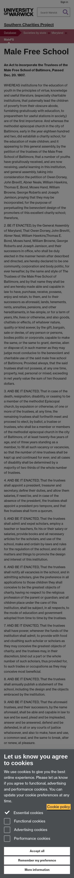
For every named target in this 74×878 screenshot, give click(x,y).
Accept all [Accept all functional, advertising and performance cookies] (37, 851)
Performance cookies (27, 839)
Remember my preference (37, 860)
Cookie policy (58, 807)
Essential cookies (23, 812)
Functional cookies (24, 821)
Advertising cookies (25, 830)
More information (37, 870)
